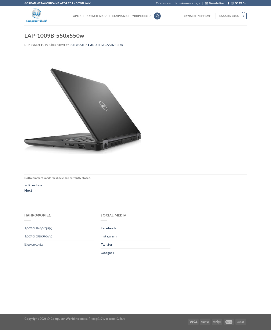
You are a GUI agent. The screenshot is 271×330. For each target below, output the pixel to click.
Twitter (107, 244)
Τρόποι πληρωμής (38, 228)
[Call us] (244, 3)
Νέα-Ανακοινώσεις (188, 3)
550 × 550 (76, 45)
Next (30, 190)
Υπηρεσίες (141, 16)
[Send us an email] (240, 3)
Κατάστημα (96, 16)
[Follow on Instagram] (232, 3)
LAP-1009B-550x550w (105, 45)
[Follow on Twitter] (236, 3)
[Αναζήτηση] (157, 15)
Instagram (109, 236)
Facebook (108, 228)
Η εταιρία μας (119, 16)
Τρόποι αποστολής (38, 236)
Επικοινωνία (163, 3)
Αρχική (78, 16)
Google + (108, 253)
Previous (33, 185)
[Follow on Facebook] (228, 3)
